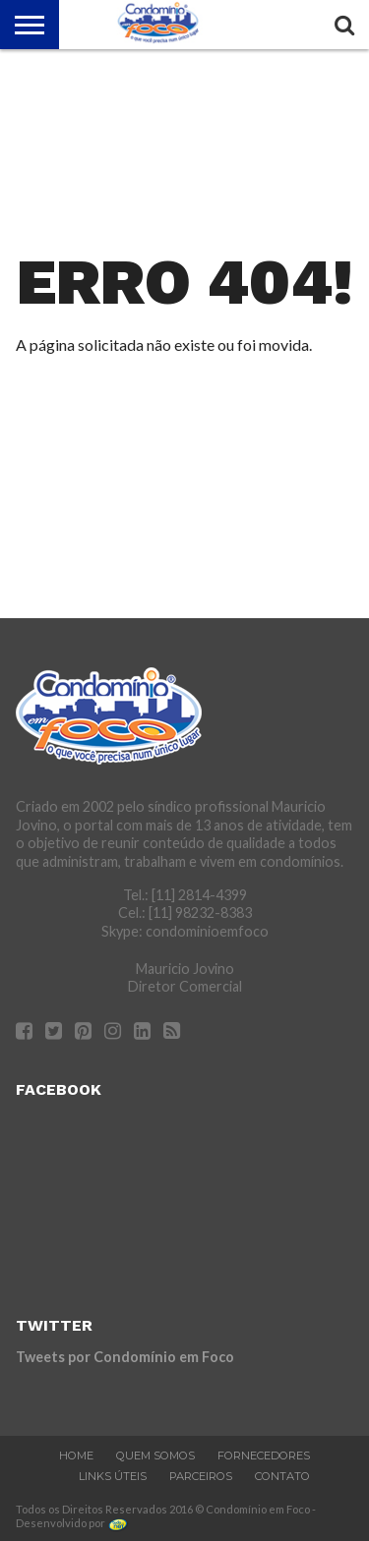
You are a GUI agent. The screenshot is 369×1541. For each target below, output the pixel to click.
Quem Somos (155, 1455)
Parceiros (200, 1476)
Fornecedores (263, 1455)
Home (76, 1455)
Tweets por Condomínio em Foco (125, 1356)
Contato (282, 1476)
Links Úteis (113, 1476)
